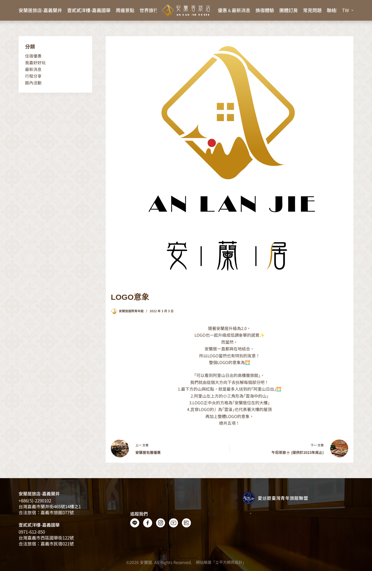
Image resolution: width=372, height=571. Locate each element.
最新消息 (33, 69)
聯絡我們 (336, 10)
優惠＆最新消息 (234, 10)
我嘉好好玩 (35, 63)
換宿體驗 (264, 10)
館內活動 (33, 83)
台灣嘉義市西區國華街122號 (46, 537)
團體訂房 (288, 10)
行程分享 (33, 76)
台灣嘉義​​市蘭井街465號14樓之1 (50, 506)
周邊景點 (125, 10)
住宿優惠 (33, 56)
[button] (347, 10)
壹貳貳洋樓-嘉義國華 (89, 10)
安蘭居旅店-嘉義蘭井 (40, 10)
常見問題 (312, 10)
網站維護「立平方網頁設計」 (221, 562)
